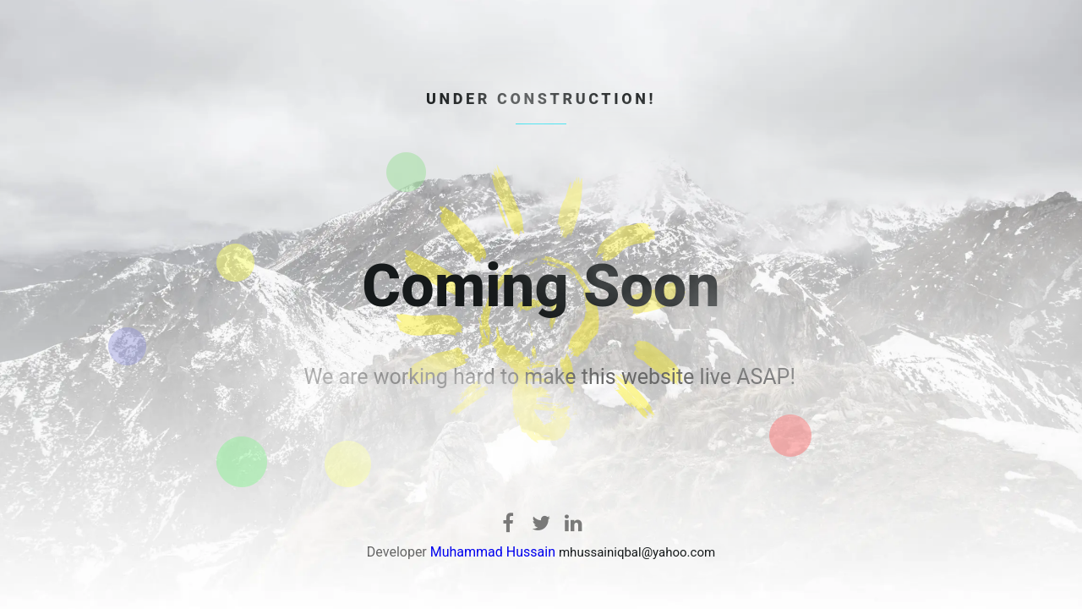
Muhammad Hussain (492, 552)
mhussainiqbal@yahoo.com (637, 552)
